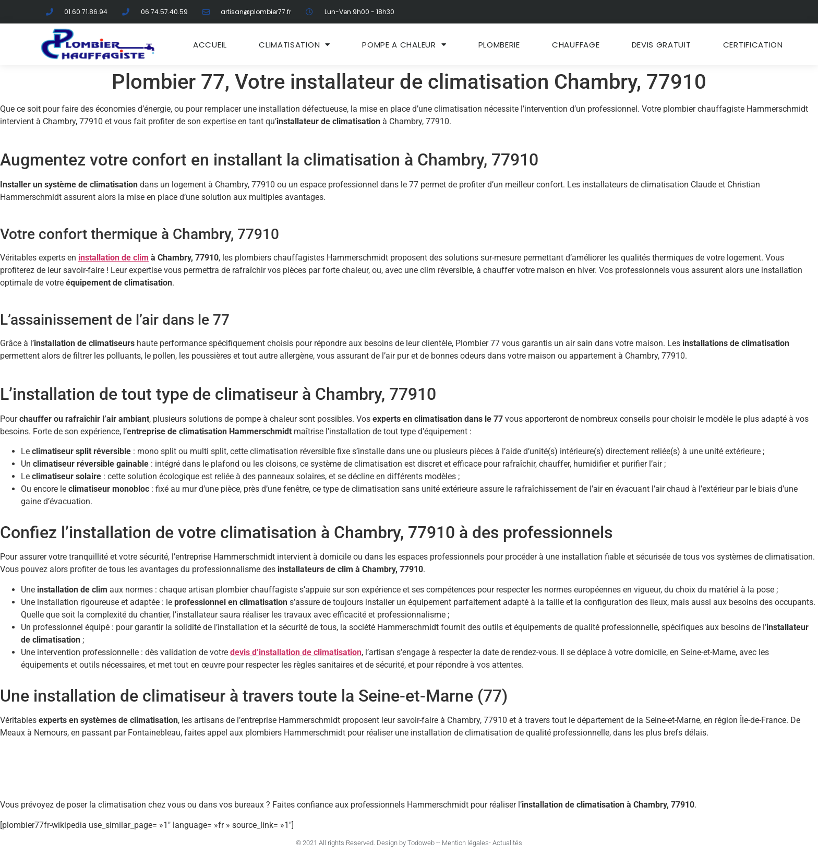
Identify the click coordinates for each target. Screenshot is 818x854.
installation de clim (113, 258)
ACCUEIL (210, 44)
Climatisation (294, 44)
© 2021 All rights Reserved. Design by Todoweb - (367, 843)
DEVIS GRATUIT (661, 44)
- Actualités (505, 843)
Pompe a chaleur (404, 44)
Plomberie (499, 44)
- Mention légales (463, 843)
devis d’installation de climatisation (296, 652)
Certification (753, 44)
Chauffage (575, 44)
